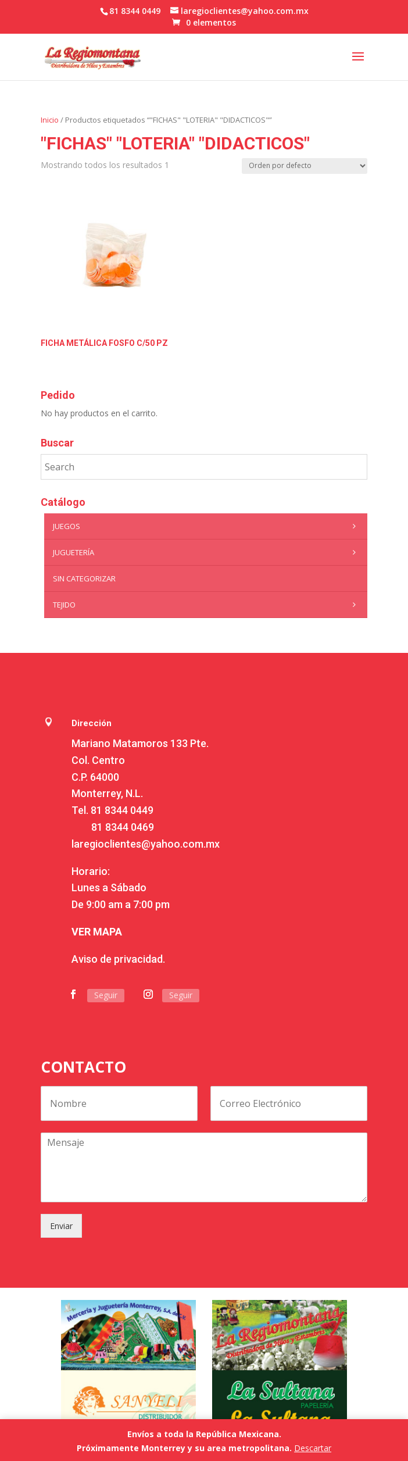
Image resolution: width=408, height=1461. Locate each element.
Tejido (207, 605)
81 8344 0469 (122, 827)
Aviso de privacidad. (118, 959)
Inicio (50, 120)
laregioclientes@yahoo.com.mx (145, 844)
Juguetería (207, 552)
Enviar (61, 1225)
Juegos (207, 526)
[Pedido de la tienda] (304, 166)
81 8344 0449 (122, 810)
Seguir (105, 995)
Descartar (312, 1447)
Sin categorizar (84, 578)
